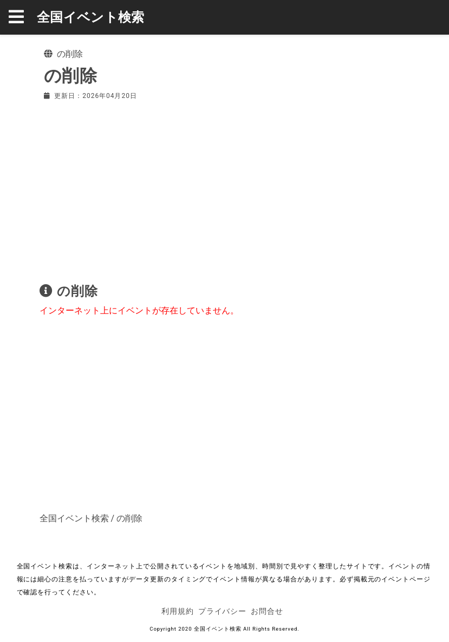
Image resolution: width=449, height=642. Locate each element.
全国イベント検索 (91, 17)
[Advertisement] (224, 189)
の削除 (129, 518)
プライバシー (222, 611)
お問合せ (267, 611)
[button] (23, 17)
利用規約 (177, 611)
